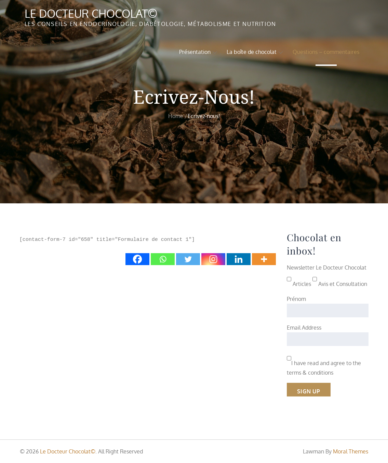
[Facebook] (137, 259)
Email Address (304, 327)
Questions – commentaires (326, 51)
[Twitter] (188, 259)
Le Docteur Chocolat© (91, 13)
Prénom (296, 298)
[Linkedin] (239, 259)
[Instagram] (213, 259)
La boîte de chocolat (255, 51)
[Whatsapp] (163, 259)
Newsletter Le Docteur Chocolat (326, 267)
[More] (264, 259)
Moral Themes (350, 451)
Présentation (198, 51)
